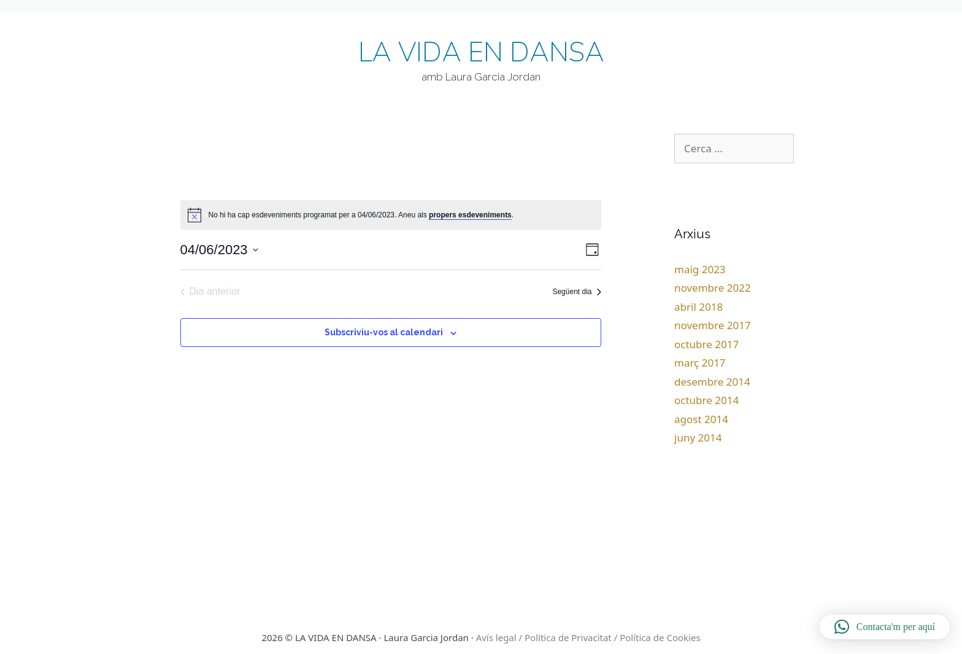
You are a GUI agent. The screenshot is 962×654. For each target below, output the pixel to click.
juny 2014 (697, 437)
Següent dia (576, 291)
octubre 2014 (706, 400)
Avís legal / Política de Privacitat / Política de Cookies (588, 637)
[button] (885, 627)
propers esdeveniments (470, 215)
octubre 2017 (706, 344)
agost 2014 (701, 419)
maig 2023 (700, 269)
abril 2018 (698, 307)
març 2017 (700, 363)
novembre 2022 (712, 288)
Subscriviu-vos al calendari (384, 332)
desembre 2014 (712, 382)
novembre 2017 (712, 325)
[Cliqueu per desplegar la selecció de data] (219, 249)
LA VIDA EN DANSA (481, 52)
